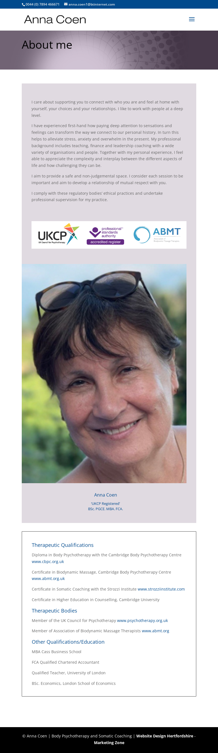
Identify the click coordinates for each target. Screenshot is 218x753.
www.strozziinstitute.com (161, 589)
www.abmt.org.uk (48, 578)
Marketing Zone (109, 742)
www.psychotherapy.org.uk (142, 620)
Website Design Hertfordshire (164, 736)
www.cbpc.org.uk (48, 561)
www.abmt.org (156, 630)
